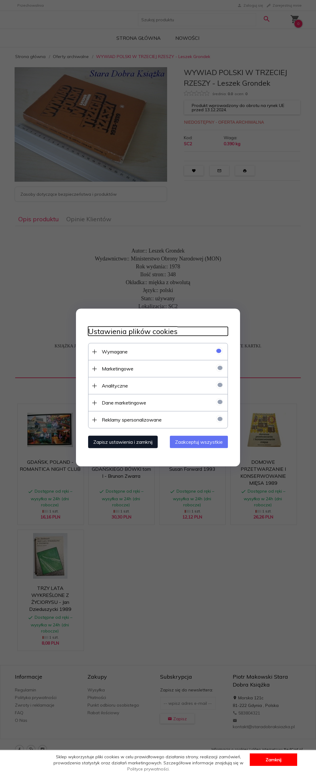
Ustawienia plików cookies (132, 331)
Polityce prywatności (148, 769)
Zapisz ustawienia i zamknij (123, 442)
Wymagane (115, 352)
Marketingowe (117, 369)
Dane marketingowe (124, 403)
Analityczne (115, 386)
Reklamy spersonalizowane (132, 420)
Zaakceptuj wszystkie (199, 442)
